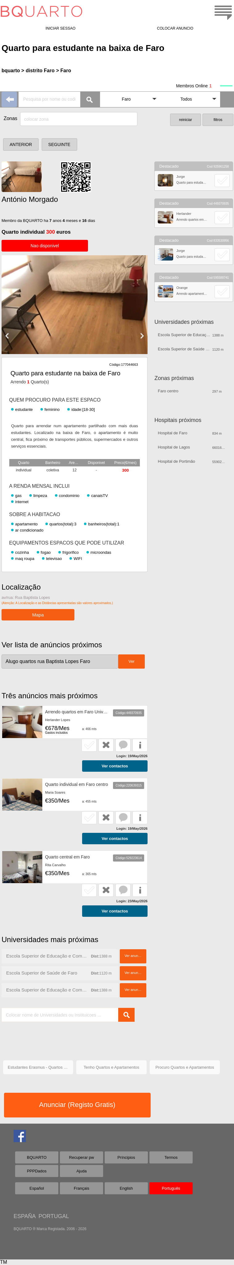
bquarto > (13, 70)
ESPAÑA (25, 1216)
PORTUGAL (54, 1216)
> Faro (63, 70)
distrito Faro (40, 70)
